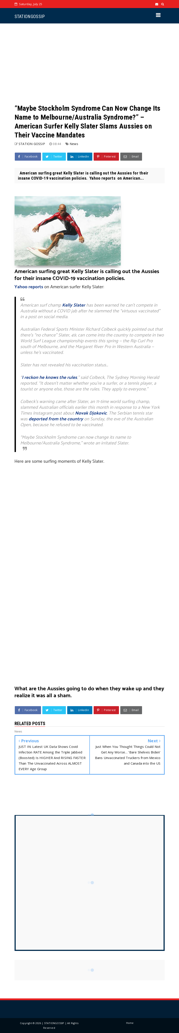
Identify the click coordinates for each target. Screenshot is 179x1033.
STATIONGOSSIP (30, 16)
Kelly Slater (73, 305)
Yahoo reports (29, 287)
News (74, 144)
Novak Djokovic (91, 413)
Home (130, 1023)
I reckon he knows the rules (49, 377)
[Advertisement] (90, 63)
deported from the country (56, 419)
